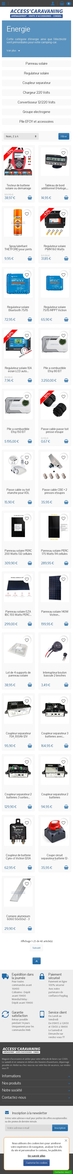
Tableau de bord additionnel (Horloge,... (54, 186)
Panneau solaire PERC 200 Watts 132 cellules (18, 552)
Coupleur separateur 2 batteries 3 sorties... (18, 795)
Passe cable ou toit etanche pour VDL (18, 491)
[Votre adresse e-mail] (28, 1128)
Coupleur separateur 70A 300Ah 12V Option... (18, 736)
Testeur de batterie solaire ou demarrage (18, 186)
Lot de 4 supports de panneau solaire (18, 674)
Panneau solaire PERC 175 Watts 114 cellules (54, 552)
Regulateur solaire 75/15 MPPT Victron (55, 308)
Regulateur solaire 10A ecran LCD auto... (18, 369)
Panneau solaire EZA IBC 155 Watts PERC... (18, 613)
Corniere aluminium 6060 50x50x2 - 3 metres (18, 919)
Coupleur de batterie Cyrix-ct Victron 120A (18, 856)
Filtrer (64, 136)
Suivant (36, 947)
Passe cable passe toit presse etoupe (55, 430)
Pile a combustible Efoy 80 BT (55, 369)
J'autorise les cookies (36, 1162)
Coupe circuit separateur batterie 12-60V (54, 858)
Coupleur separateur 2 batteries (54, 795)
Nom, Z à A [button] (12, 136)
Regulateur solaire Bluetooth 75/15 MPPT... (18, 310)
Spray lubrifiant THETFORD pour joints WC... (18, 249)
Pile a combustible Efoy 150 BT (18, 430)
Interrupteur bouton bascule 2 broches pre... (55, 676)
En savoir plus (36, 1155)
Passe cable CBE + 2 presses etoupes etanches (54, 493)
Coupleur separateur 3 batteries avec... (54, 734)
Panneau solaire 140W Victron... (54, 613)
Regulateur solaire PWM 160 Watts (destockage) (55, 249)
